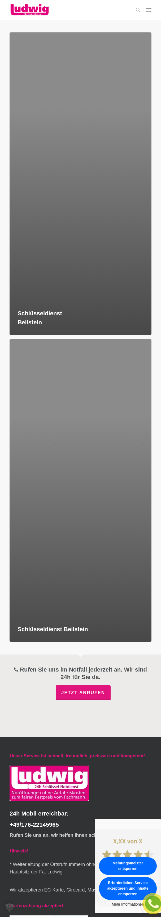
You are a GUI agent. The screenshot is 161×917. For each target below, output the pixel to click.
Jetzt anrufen (83, 692)
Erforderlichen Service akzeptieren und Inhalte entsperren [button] (128, 888)
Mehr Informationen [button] (128, 904)
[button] (148, 9)
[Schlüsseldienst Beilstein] (80, 183)
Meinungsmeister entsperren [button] (127, 866)
